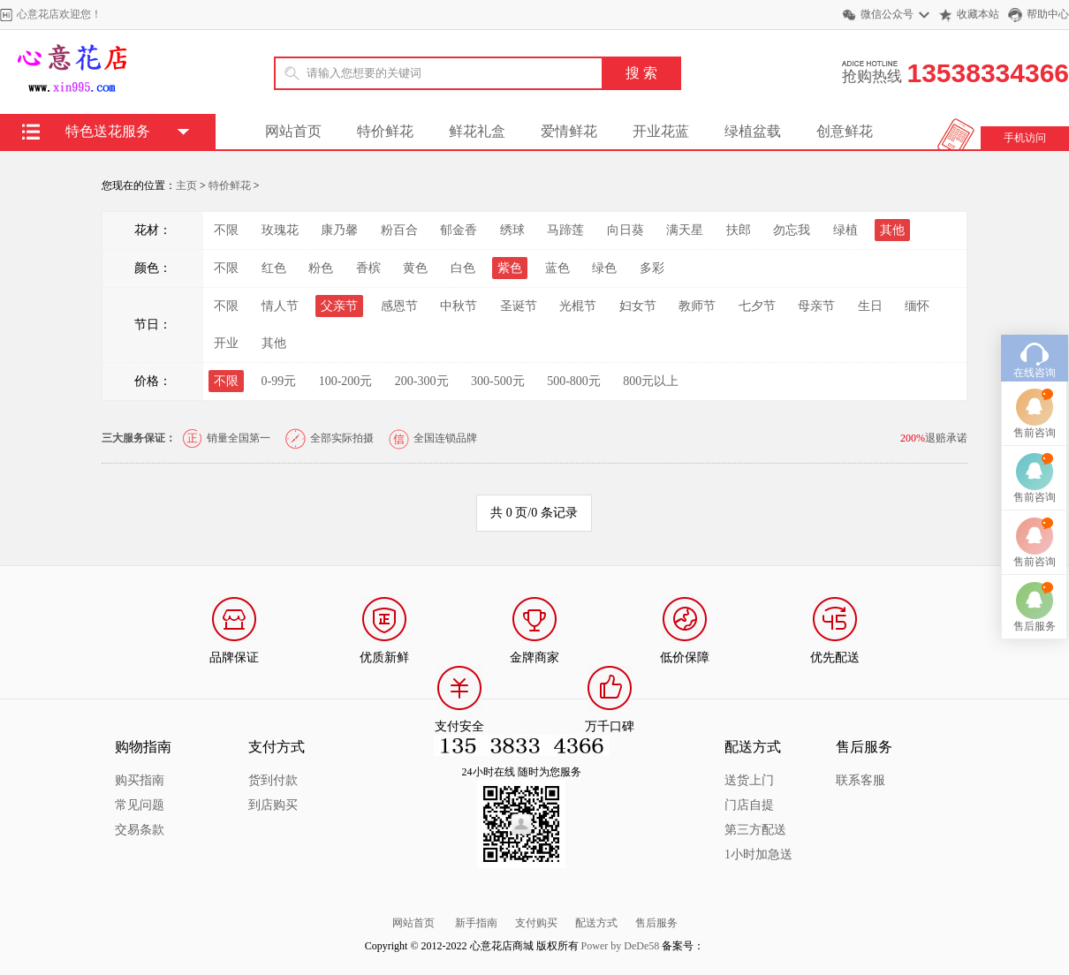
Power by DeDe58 (620, 946)
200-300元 (422, 381)
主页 (186, 185)
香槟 (368, 268)
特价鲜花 (385, 131)
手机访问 (1025, 138)
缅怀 (917, 306)
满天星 (684, 230)
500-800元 (574, 381)
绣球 (512, 230)
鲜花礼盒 (477, 131)
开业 (226, 343)
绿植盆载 (752, 131)
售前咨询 (1034, 407)
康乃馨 (339, 230)
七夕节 (757, 306)
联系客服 (860, 780)
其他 (274, 343)
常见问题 (139, 805)
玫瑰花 (280, 230)
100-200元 (346, 381)
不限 (226, 230)
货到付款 (273, 780)
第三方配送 (755, 829)
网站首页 (293, 131)
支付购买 (536, 923)
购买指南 (139, 780)
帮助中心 (1048, 14)
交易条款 (139, 829)
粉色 (320, 268)
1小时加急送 (758, 854)
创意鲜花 (844, 131)
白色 (463, 268)
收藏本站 (978, 14)
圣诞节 (518, 306)
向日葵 (625, 230)
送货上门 (749, 780)
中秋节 (458, 306)
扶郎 (738, 230)
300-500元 (498, 381)
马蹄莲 (565, 230)
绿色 (604, 268)
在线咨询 (1034, 347)
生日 (870, 306)
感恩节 (399, 306)
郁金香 (458, 230)
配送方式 (596, 923)
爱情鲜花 (569, 131)
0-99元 (279, 381)
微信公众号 (887, 14)
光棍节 (577, 306)
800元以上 (651, 381)
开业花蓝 (661, 131)
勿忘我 (791, 230)
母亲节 (816, 306)
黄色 (415, 268)
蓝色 (557, 268)
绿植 (845, 230)
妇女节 (637, 306)
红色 (274, 268)
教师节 (697, 306)
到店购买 (273, 805)
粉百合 (399, 230)
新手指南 (476, 923)
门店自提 (749, 805)
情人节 (280, 306)
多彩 (652, 268)
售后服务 (656, 923)
